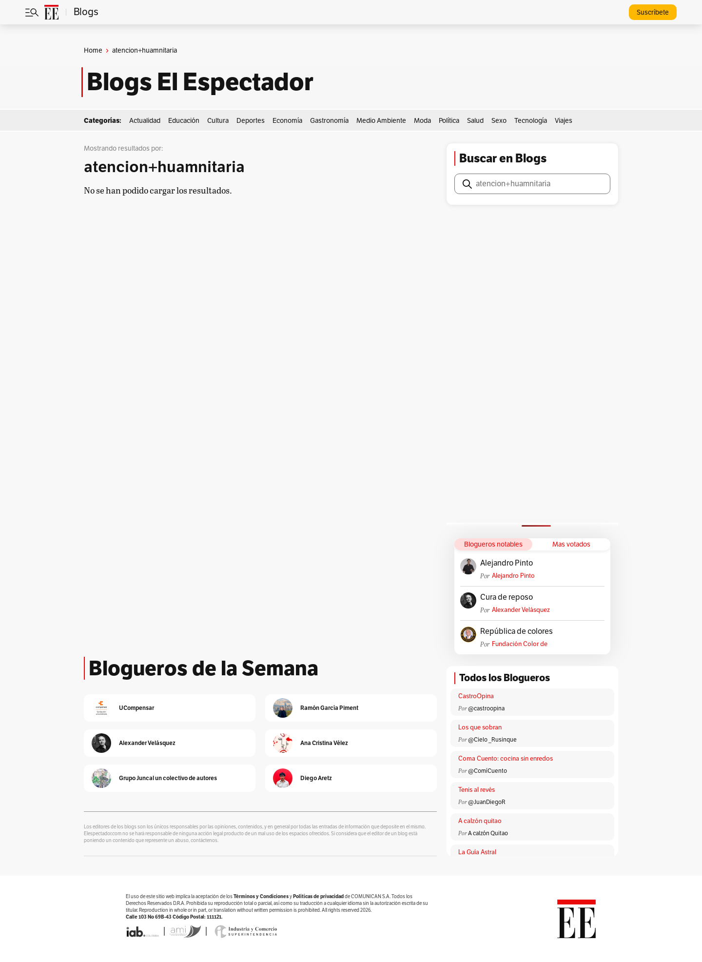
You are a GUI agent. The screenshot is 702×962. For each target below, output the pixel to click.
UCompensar (136, 707)
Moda (422, 121)
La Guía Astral (477, 852)
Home (93, 50)
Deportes (250, 121)
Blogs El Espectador (200, 82)
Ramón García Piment (329, 707)
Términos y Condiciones (261, 896)
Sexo (499, 121)
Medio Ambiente (381, 121)
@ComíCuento (487, 770)
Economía (287, 121)
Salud (475, 121)
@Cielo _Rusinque (492, 739)
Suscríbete (653, 12)
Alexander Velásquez (521, 610)
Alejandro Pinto (506, 563)
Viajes (563, 121)
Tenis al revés (476, 790)
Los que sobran (480, 727)
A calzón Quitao (488, 833)
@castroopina (486, 708)
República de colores (516, 631)
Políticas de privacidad (318, 896)
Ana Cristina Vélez (324, 742)
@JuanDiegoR (487, 802)
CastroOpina (476, 696)
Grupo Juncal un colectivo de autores (168, 778)
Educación (183, 121)
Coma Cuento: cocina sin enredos (505, 759)
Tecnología (530, 121)
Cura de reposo (506, 597)
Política (449, 121)
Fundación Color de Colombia (519, 644)
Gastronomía (329, 121)
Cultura (218, 121)
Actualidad (144, 121)
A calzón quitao (480, 821)
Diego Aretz (316, 778)
